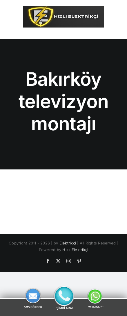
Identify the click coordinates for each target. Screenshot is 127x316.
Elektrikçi (67, 243)
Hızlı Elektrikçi (75, 249)
